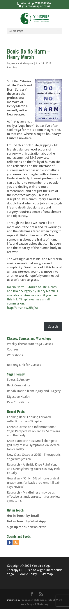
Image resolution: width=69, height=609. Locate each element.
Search (53, 327)
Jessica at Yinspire (22, 63)
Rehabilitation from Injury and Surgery (34, 391)
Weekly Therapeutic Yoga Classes (30, 344)
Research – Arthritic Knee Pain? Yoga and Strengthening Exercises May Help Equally (34, 468)
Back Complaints (18, 385)
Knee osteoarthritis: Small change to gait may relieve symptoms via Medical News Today (33, 445)
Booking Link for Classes (24, 365)
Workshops (15, 355)
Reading (12, 67)
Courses (12, 349)
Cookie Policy (27, 574)
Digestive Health (18, 397)
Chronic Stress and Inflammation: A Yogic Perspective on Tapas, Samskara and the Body (33, 431)
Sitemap (47, 574)
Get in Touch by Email (23, 516)
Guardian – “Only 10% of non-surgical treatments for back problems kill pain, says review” (34, 482)
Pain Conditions (18, 402)
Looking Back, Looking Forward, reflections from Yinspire (29, 419)
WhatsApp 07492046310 (36, 3)
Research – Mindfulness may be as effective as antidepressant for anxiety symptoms (33, 496)
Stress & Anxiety (18, 380)
